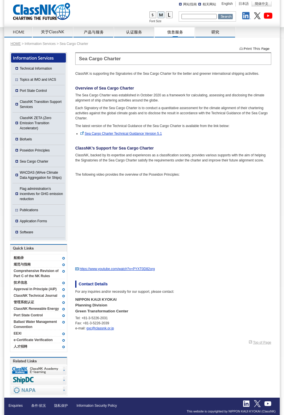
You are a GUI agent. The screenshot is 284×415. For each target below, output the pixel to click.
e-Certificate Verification (33, 340)
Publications (29, 210)
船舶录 (19, 258)
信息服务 (174, 32)
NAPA (38, 390)
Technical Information (36, 68)
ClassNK (41, 11)
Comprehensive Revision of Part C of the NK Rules (36, 273)
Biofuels (26, 139)
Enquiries (16, 406)
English (227, 4)
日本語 (244, 4)
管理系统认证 (24, 302)
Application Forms (33, 221)
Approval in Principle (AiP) (35, 289)
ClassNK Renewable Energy (36, 309)
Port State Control (33, 91)
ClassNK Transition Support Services (41, 104)
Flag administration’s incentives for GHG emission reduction (41, 194)
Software (26, 232)
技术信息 (20, 283)
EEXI (17, 333)
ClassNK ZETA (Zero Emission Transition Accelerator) (35, 123)
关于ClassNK (53, 32)
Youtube (269, 16)
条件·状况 (38, 406)
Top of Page (262, 343)
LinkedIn (247, 16)
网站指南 (190, 4)
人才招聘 (20, 346)
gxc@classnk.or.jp (100, 328)
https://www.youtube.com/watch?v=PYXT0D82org (117, 269)
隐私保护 (61, 406)
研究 (215, 32)
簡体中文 (261, 4)
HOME (18, 32)
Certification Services (134, 32)
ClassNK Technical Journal (35, 296)
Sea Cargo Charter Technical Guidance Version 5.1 (123, 134)
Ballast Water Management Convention (35, 324)
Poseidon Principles (35, 150)
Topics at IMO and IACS (38, 80)
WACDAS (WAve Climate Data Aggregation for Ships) (41, 175)
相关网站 (209, 4)
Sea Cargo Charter (34, 161)
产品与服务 (93, 32)
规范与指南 (22, 264)
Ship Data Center (38, 380)
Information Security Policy (96, 406)
